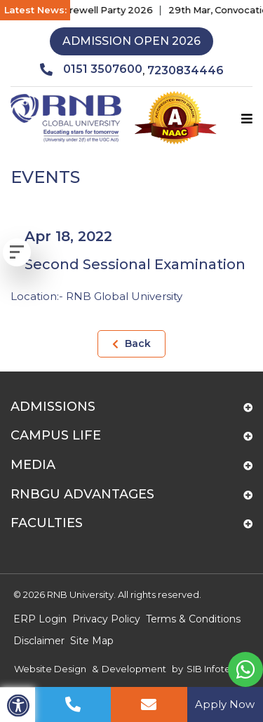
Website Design (50, 668)
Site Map (92, 640)
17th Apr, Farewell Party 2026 (92, 9)
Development (134, 668)
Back (131, 343)
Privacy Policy (106, 619)
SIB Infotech (214, 668)
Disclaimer (39, 640)
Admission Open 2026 (131, 41)
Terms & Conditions (193, 619)
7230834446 (185, 70)
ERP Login (40, 619)
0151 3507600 (91, 69)
